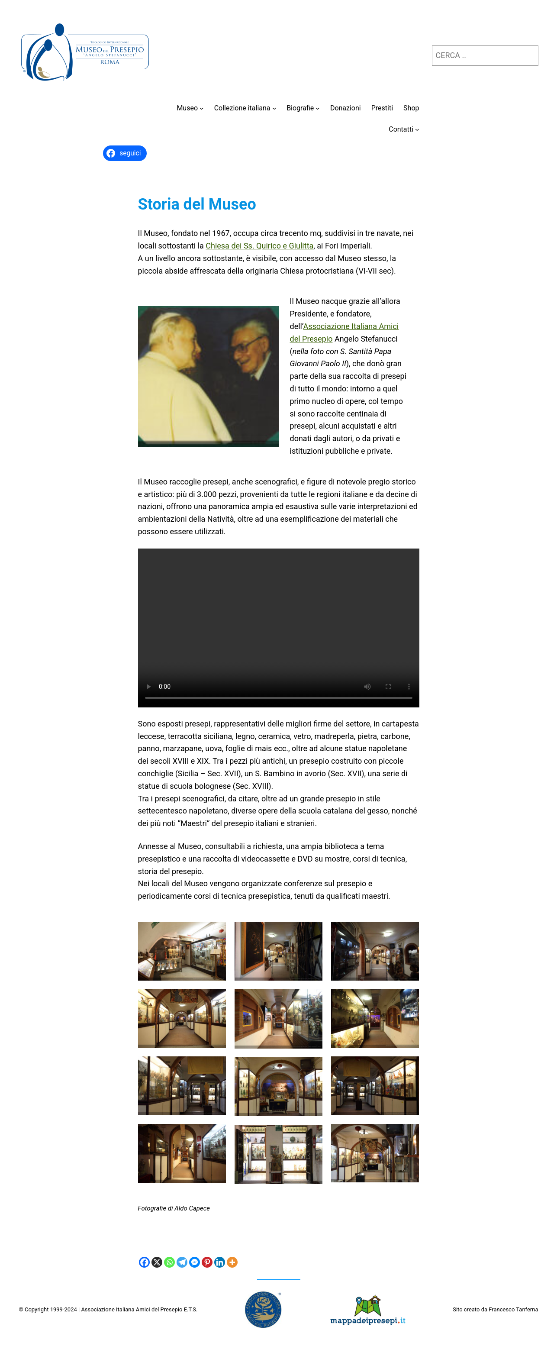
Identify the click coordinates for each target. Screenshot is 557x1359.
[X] (156, 1262)
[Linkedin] (219, 1262)
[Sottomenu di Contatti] (417, 129)
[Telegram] (182, 1262)
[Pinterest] (207, 1262)
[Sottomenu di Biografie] (318, 108)
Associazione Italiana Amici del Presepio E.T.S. (139, 1309)
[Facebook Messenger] (194, 1262)
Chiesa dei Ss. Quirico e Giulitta (259, 245)
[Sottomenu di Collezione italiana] (274, 108)
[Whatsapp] (169, 1262)
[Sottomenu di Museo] (202, 108)
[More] (232, 1262)
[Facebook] (144, 1262)
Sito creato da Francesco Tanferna (495, 1309)
